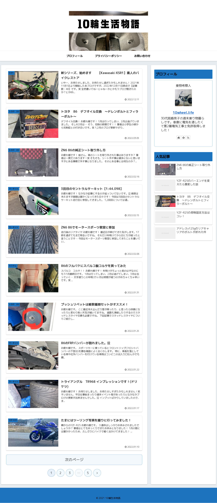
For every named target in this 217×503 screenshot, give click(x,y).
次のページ (74, 459)
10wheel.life (183, 112)
